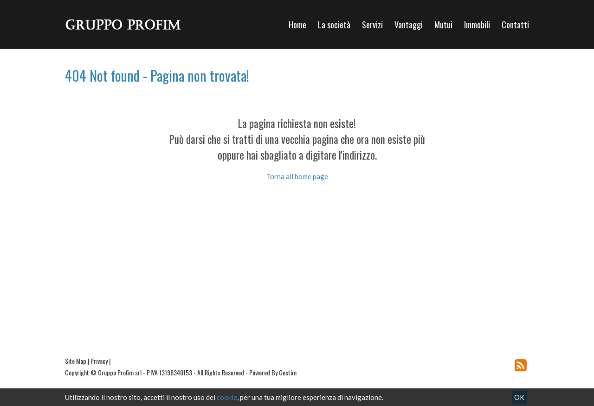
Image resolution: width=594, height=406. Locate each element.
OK (519, 397)
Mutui (443, 25)
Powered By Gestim (273, 372)
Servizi (372, 25)
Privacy (99, 361)
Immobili (477, 25)
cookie (227, 397)
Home (297, 25)
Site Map (75, 361)
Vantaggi (408, 25)
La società (334, 25)
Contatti (515, 25)
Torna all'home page (297, 176)
